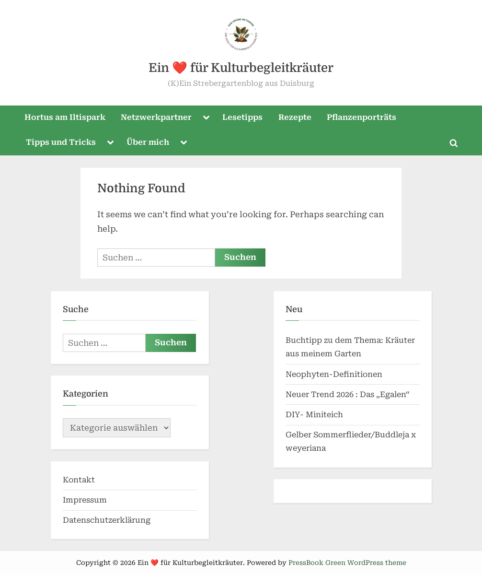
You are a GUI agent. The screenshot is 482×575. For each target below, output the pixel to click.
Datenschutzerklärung (106, 520)
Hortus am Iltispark (64, 117)
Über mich (147, 142)
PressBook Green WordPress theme (347, 562)
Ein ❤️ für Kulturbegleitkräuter (241, 68)
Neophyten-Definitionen (334, 374)
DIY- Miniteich (314, 414)
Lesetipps (242, 117)
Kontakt (79, 479)
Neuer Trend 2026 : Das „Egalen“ (348, 394)
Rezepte (294, 117)
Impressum (85, 500)
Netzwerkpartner (156, 117)
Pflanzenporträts (361, 117)
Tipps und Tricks (61, 142)
